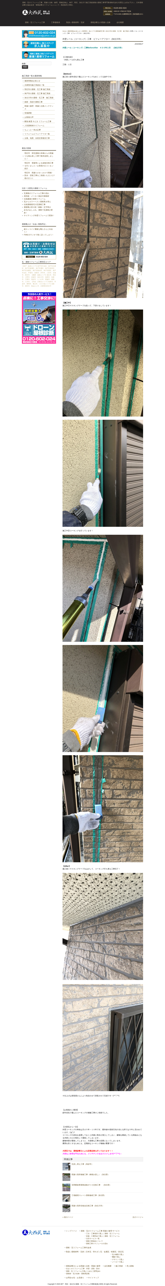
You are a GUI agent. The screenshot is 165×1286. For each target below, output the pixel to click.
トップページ (71, 1231)
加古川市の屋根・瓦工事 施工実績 (117, 31)
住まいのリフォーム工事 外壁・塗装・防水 (83, 1269)
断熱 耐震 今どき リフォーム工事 (37, 121)
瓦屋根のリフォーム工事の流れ (36, 193)
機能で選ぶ (116, 1257)
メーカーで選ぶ (118, 1262)
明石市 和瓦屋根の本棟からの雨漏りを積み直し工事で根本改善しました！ (38, 156)
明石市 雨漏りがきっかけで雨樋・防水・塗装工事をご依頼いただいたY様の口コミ (39, 175)
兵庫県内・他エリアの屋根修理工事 (93, 31)
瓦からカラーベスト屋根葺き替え (37, 202)
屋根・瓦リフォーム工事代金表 (78, 1248)
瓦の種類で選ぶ (118, 1254)
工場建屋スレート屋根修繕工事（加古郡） (89, 1195)
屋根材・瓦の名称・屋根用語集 (78, 1274)
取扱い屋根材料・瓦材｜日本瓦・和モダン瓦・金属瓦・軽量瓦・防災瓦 (95, 1252)
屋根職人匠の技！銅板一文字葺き (37, 207)
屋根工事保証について (94, 1241)
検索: (24, 64)
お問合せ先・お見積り (75, 1278)
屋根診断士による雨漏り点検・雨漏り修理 (83, 1266)
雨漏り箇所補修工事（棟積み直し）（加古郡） (90, 1174)
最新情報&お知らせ (74, 31)
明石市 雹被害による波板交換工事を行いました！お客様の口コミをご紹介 (38, 165)
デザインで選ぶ (118, 1259)
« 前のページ (68, 1217)
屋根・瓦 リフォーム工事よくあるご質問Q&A (83, 1271)
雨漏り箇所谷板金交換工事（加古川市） (88, 1206)
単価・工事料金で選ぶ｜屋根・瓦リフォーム (103, 1236)
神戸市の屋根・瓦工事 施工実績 (37, 93)
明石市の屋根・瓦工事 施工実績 (37, 89)
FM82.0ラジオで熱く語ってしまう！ (39, 235)
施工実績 (119, 1266)
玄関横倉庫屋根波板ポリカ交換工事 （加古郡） (91, 1185)
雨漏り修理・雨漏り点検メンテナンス (38, 107)
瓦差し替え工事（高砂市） (83, 1164)
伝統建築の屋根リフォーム (35, 199)
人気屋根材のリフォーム (34, 126)
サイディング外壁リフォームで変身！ (39, 215)
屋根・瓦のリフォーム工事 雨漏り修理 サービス (100, 1231)
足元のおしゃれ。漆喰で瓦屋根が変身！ (38, 211)
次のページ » (138, 1217)
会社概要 (108, 1266)
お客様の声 (29, 117)
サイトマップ (93, 1278)
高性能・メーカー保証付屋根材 (36, 196)
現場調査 (28, 113)
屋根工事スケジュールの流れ (97, 1243)
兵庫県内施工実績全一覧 (34, 85)
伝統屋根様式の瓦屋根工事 (35, 204)
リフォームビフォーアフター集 (37, 134)
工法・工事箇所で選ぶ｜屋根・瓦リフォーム (103, 1233)
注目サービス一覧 (93, 1238)
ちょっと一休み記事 (32, 130)
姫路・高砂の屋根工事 (33, 102)
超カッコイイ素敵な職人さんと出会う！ (38, 230)
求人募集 (130, 1266)
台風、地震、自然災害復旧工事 (37, 138)
